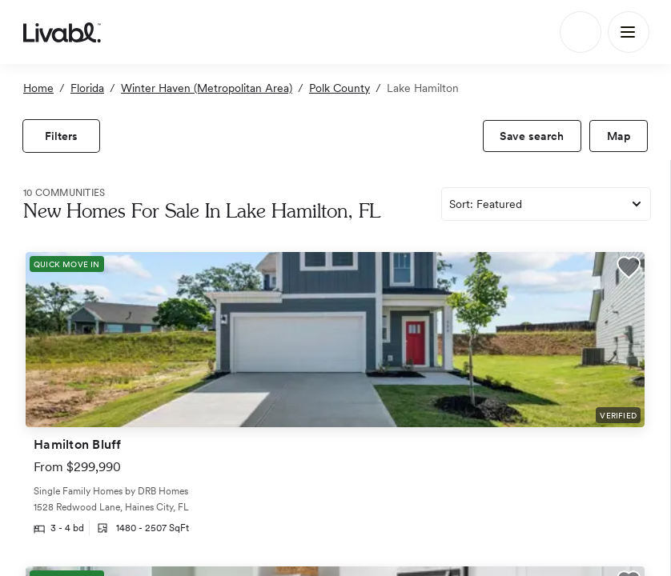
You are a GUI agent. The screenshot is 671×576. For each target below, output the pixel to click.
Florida (87, 88)
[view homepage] (62, 32)
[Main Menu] (629, 32)
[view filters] (61, 136)
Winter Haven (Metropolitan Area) (206, 88)
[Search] (581, 32)
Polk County (339, 88)
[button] (629, 269)
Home (38, 88)
